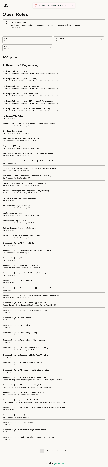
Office (6, 46)
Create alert (16, 28)
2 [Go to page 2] (47, 451)
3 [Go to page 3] (52, 451)
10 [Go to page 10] (65, 451)
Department (60, 38)
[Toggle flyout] (101, 40)
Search (6, 38)
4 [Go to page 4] (57, 451)
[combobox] (4, 49)
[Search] (27, 41)
